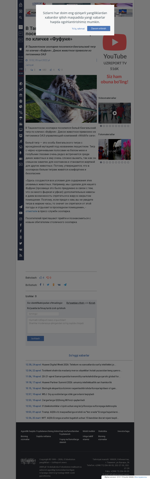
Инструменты (141, 477)
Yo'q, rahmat (78, 28)
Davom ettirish (98, 28)
